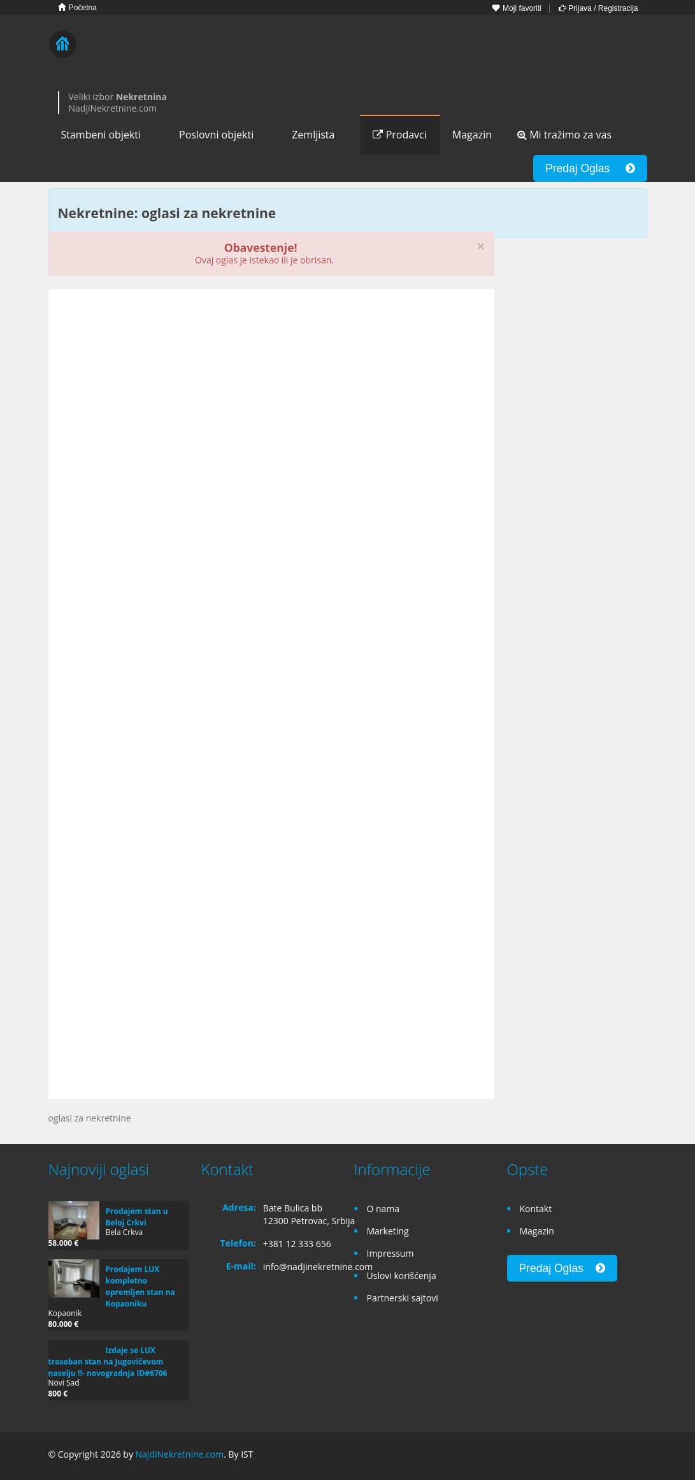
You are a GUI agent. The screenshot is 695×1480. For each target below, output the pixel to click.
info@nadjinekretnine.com (318, 1267)
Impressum (390, 1253)
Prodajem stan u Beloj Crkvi (137, 1217)
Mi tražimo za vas (564, 135)
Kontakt (536, 1208)
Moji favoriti (516, 8)
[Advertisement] (271, 397)
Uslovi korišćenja (401, 1275)
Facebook (580, 1456)
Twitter (639, 1456)
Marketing (388, 1231)
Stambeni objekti (101, 135)
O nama (383, 1208)
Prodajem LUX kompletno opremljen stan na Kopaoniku (140, 1286)
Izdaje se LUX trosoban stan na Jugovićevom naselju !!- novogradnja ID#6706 (108, 1362)
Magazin (472, 135)
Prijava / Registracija (598, 8)
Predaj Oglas (589, 168)
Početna (77, 7)
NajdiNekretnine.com (180, 1454)
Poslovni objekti (216, 135)
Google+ (608, 1456)
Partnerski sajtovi (402, 1298)
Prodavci (399, 135)
